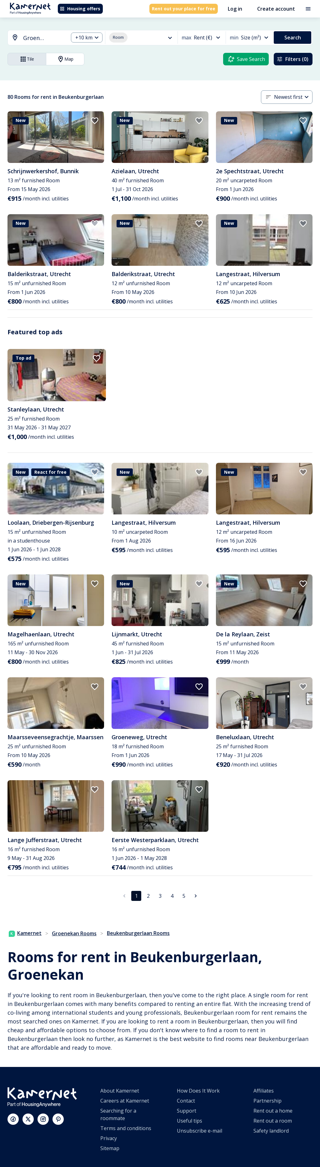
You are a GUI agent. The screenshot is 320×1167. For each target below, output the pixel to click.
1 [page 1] (136, 895)
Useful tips (189, 1120)
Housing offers (80, 9)
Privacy (108, 1138)
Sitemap (109, 1148)
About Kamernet (119, 1090)
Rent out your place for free (183, 9)
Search (292, 37)
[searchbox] (43, 38)
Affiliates (263, 1090)
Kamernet (25, 933)
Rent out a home (272, 1110)
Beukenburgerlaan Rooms (138, 933)
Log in (235, 8)
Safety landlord (271, 1130)
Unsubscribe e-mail (199, 1130)
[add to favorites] (94, 120)
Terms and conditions (125, 1128)
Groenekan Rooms (74, 933)
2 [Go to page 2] (148, 895)
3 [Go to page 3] (160, 895)
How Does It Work (198, 1090)
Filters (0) (292, 59)
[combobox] (34, 38)
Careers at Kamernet (124, 1100)
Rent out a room (272, 1120)
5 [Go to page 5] (183, 895)
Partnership (267, 1100)
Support (186, 1110)
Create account (276, 8)
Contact (186, 1100)
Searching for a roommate (118, 1114)
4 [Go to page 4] (172, 895)
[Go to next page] (196, 896)
